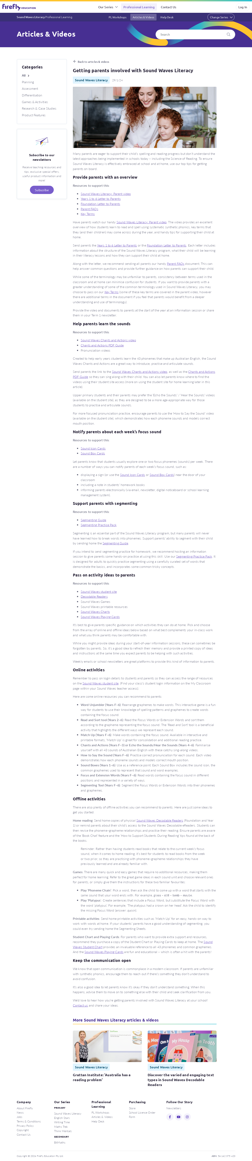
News (20, 1112)
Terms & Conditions (29, 1121)
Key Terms (88, 214)
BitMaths (59, 1142)
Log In (242, 7)
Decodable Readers (94, 596)
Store (132, 1108)
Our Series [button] (105, 7)
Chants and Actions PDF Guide (102, 345)
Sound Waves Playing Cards (100, 616)
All (24, 75)
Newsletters (173, 1108)
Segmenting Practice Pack (99, 525)
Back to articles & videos (93, 62)
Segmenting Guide (93, 520)
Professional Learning (138, 7)
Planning (28, 82)
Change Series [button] (219, 17)
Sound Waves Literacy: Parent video (106, 193)
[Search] (195, 34)
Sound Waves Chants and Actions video (108, 340)
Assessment (30, 88)
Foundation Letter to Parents (100, 203)
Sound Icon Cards (93, 448)
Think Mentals (63, 1131)
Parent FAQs (89, 209)
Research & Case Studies (39, 108)
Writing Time (62, 1122)
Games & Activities (35, 102)
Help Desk (166, 17)
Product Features (34, 115)
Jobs (19, 1117)
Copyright (23, 1130)
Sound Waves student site (99, 591)
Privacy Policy (25, 1126)
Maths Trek (61, 1127)
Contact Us (168, 7)
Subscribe (42, 190)
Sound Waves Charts (95, 611)
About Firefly (25, 1108)
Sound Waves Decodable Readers (159, 820)
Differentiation (32, 95)
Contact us (80, 1005)
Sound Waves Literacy (44, 17)
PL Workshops (117, 17)
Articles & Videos (143, 17)
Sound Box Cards (93, 453)
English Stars (62, 1118)
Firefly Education (19, 7)
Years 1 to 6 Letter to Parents (101, 198)
